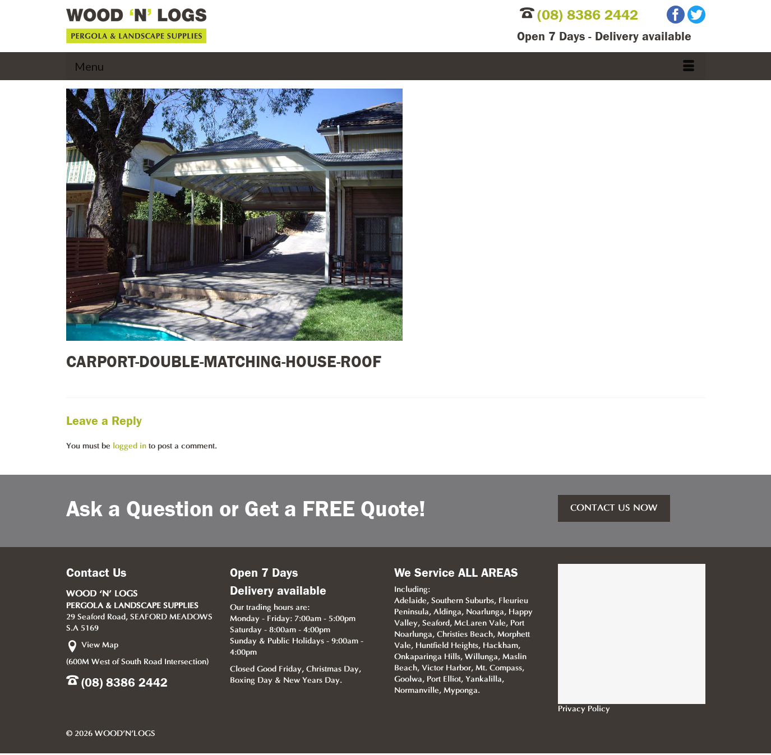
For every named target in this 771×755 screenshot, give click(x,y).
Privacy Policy (584, 709)
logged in (129, 446)
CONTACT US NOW (614, 508)
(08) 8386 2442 (587, 15)
